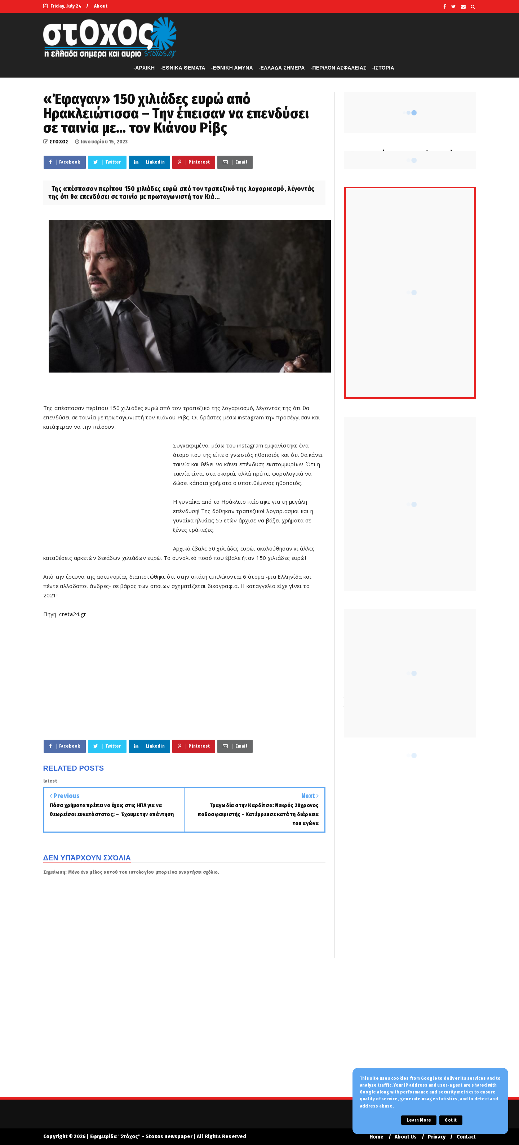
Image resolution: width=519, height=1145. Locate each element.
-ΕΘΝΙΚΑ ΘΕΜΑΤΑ (182, 68)
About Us (406, 1137)
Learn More (419, 1120)
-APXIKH (144, 68)
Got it (451, 1120)
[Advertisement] (108, 492)
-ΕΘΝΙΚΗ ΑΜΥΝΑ (232, 68)
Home (376, 1137)
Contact (466, 1137)
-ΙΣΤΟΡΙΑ (383, 68)
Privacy (436, 1137)
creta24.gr (72, 614)
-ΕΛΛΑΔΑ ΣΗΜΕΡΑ (282, 68)
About (100, 6)
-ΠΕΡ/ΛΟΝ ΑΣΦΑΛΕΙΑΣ (339, 68)
